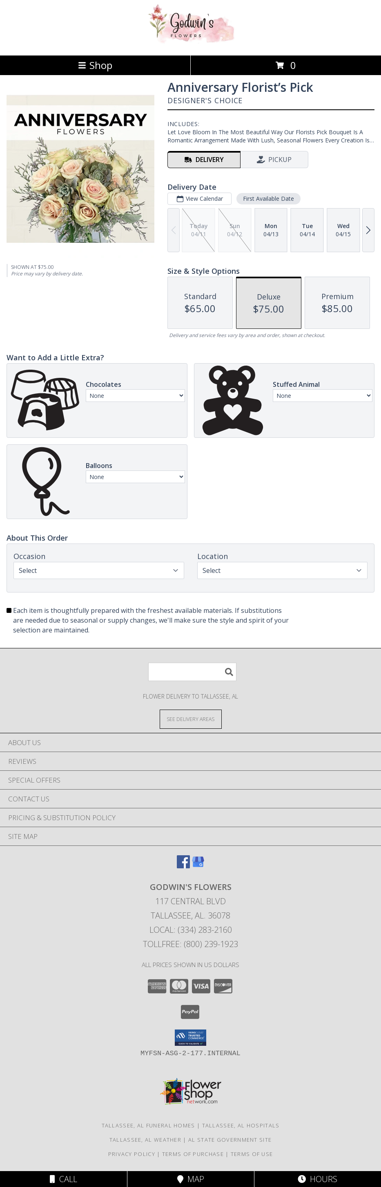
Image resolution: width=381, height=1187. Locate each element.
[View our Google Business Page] (198, 865)
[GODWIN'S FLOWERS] (191, 43)
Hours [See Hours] (317, 1179)
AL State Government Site (230, 1139)
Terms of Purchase (193, 1154)
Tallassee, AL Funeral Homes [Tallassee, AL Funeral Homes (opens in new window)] (148, 1125)
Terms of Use (252, 1154)
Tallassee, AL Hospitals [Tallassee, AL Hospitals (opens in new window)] (241, 1125)
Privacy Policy (131, 1154)
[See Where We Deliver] (191, 719)
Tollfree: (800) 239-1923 (190, 944)
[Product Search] (192, 672)
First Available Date (268, 198)
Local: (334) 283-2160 (190, 929)
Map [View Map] (190, 1179)
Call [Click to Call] (63, 1179)
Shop (95, 65)
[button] (190, 1037)
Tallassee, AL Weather (145, 1139)
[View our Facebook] (183, 865)
